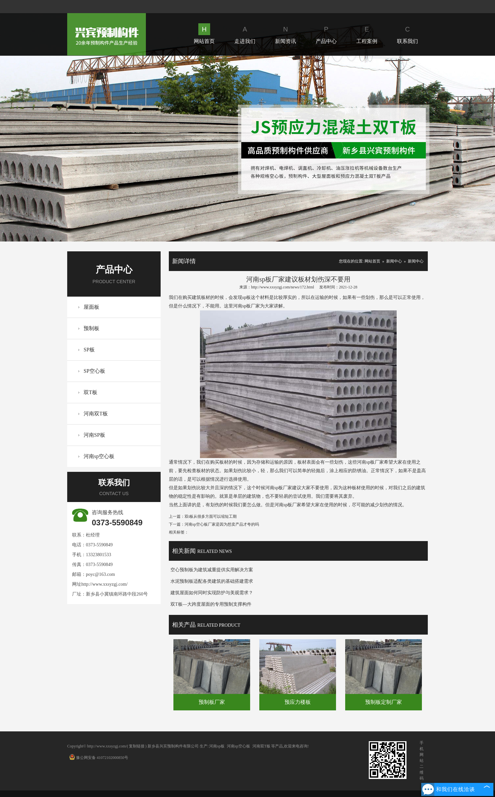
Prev (162, 148)
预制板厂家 (212, 702)
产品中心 (326, 33)
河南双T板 (96, 413)
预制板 (91, 328)
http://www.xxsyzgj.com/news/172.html (282, 287)
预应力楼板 (298, 702)
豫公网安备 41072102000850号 (98, 757)
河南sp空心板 (99, 456)
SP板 (89, 349)
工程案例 (366, 33)
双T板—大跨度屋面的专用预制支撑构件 (210, 604)
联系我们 (407, 33)
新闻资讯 (285, 33)
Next (332, 148)
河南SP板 (94, 435)
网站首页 (204, 33)
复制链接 (137, 746)
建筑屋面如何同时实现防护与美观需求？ (211, 592)
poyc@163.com (100, 574)
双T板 (90, 392)
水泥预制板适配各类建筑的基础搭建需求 (211, 581)
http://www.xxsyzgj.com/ (104, 584)
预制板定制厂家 (383, 702)
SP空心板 (94, 371)
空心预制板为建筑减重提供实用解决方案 (211, 569)
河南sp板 (217, 746)
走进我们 (244, 33)
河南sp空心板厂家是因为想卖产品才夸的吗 (222, 524)
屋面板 (91, 307)
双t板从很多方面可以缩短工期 (211, 516)
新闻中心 (394, 261)
